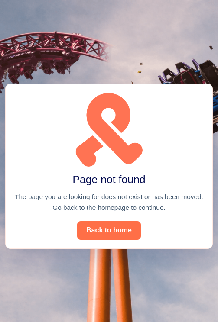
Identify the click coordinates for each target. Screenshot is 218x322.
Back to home (109, 230)
